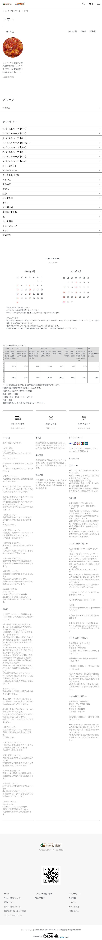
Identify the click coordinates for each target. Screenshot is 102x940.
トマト (27, 11)
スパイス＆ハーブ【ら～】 (15, 160)
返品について (8, 901)
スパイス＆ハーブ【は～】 (15, 146)
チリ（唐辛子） (10, 164)
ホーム (5, 11)
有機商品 (7, 107)
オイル (6, 201)
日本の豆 (7, 178)
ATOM (42, 896)
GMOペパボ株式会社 (59, 928)
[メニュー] (98, 4)
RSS (37, 896)
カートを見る (72, 905)
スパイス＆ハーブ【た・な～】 (17, 141)
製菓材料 (7, 233)
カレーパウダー (10, 169)
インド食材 (8, 197)
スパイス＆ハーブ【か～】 (15, 132)
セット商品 (8, 220)
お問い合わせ (72, 909)
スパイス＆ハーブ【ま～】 (15, 150)
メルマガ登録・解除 (43, 892)
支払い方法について (11, 905)
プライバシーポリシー (12, 914)
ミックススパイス (11, 173)
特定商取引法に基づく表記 (13, 909)
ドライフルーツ (16, 11)
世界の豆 (7, 183)
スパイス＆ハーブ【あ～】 (15, 127)
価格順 (83, 31)
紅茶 (5, 192)
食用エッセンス (10, 210)
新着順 (93, 31)
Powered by (50, 934)
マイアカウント (73, 892)
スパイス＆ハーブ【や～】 (15, 155)
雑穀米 (6, 187)
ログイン (70, 901)
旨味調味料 (8, 206)
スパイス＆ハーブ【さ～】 (15, 136)
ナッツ (6, 229)
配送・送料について (11, 896)
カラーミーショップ (28, 928)
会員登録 (70, 896)
